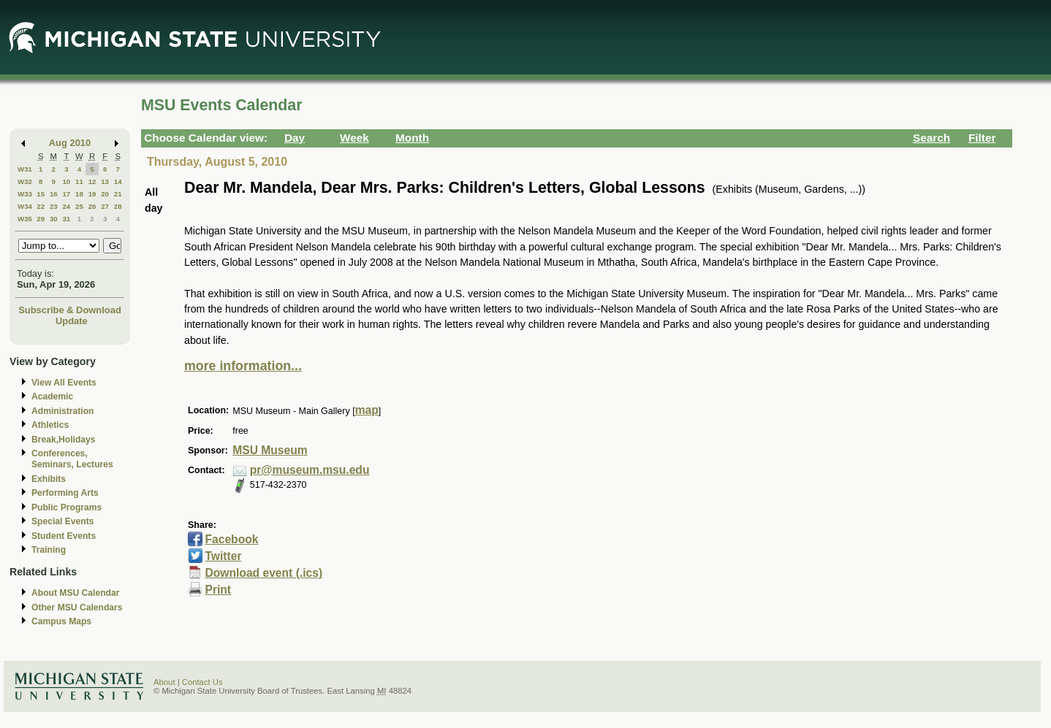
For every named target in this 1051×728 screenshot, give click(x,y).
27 (105, 206)
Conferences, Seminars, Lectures (72, 459)
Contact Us (202, 682)
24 (66, 206)
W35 (25, 219)
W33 (25, 194)
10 (66, 181)
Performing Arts (65, 493)
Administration (62, 411)
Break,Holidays (63, 439)
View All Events (63, 383)
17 (66, 194)
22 (41, 206)
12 (92, 181)
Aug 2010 (70, 142)
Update (72, 320)
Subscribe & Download (69, 309)
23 (54, 206)
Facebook (231, 539)
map (367, 410)
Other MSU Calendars (77, 607)
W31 (25, 169)
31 (66, 219)
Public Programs (66, 507)
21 (118, 194)
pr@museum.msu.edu (310, 470)
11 (79, 181)
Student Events (63, 536)
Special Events (62, 521)
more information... (243, 366)
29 (41, 219)
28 (118, 206)
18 (79, 194)
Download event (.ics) (263, 573)
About (164, 682)
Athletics (50, 425)
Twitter (223, 556)
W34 (25, 206)
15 (41, 194)
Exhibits (48, 479)
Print (218, 589)
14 (118, 181)
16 (54, 194)
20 (105, 194)
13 (105, 181)
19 (92, 194)
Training (48, 550)
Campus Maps (61, 621)
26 (92, 206)
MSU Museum (269, 450)
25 (79, 206)
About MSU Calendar (75, 593)
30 (54, 219)
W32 (25, 181)
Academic (52, 396)
